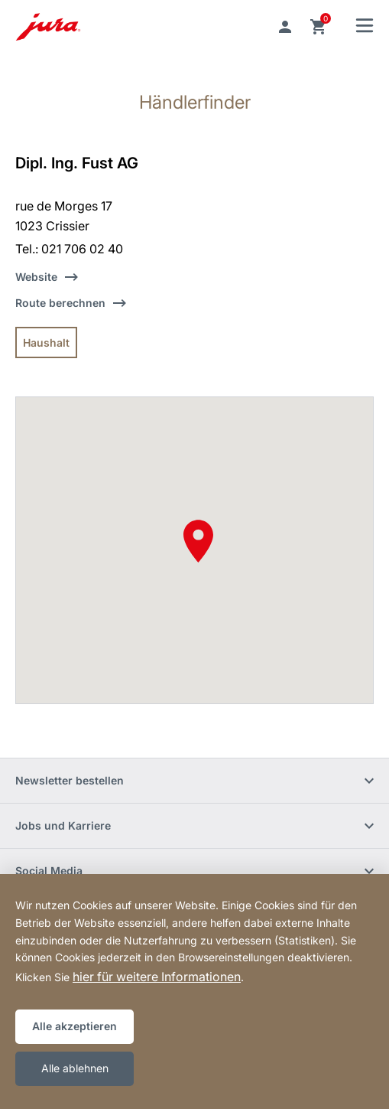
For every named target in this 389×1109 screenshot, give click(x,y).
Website (36, 276)
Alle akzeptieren (74, 1025)
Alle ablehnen (75, 1068)
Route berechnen (60, 302)
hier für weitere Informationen (157, 976)
